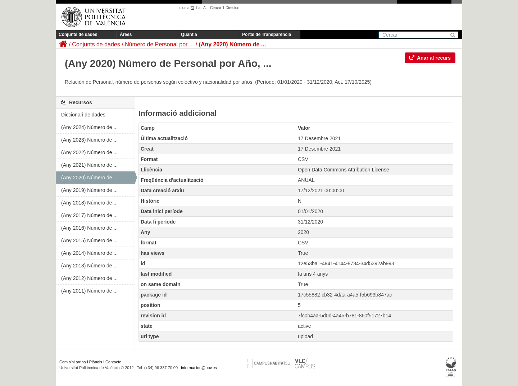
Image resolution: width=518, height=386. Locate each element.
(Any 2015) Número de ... (89, 240)
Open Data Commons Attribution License (343, 170)
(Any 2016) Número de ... (89, 228)
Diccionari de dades (83, 115)
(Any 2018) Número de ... (89, 203)
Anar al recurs (430, 58)
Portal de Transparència (266, 34)
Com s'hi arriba (72, 362)
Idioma (187, 8)
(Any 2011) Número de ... (89, 291)
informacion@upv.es (199, 368)
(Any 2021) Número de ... (89, 165)
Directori (232, 8)
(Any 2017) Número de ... (89, 215)
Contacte (113, 362)
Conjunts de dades (78, 34)
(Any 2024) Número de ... (89, 127)
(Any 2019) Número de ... (89, 190)
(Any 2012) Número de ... (89, 278)
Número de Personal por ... (159, 44)
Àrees (126, 34)
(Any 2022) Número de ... (89, 152)
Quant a (189, 34)
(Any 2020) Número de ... (232, 44)
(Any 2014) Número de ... (89, 253)
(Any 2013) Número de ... (89, 265)
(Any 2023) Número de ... (89, 140)
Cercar (215, 8)
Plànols (95, 362)
